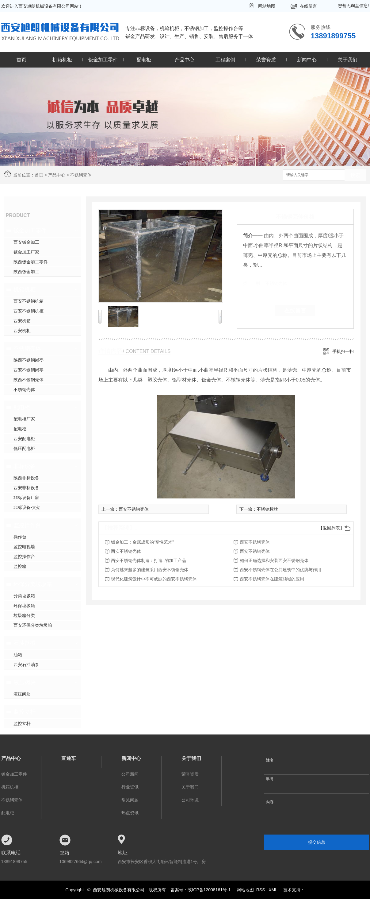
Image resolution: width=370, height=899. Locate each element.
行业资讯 (130, 787)
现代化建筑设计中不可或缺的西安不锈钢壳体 (154, 578)
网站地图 (266, 6)
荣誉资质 (266, 59)
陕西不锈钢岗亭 (28, 360)
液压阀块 (24, 682)
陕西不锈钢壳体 (28, 379)
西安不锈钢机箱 (28, 301)
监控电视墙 (24, 546)
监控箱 (19, 566)
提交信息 (316, 842)
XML (273, 889)
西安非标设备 (26, 487)
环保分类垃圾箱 (32, 584)
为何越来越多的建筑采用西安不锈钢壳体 (149, 569)
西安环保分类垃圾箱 (32, 625)
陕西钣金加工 (26, 271)
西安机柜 (22, 330)
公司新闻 (130, 774)
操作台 (19, 536)
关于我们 (347, 59)
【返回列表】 (331, 527)
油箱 (17, 654)
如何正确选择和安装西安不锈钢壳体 (274, 560)
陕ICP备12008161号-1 (209, 889)
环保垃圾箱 (24, 605)
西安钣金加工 (26, 242)
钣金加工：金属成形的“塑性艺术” (142, 542)
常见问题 (130, 799)
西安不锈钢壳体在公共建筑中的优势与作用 (280, 569)
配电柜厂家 (24, 419)
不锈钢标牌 (267, 509)
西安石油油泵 (26, 664)
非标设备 (24, 466)
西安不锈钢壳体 (134, 509)
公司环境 (190, 799)
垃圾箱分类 (24, 615)
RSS (261, 889)
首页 (21, 59)
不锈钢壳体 (81, 174)
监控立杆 (24, 712)
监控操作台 (27, 525)
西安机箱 (22, 320)
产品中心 (184, 59)
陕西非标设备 (26, 477)
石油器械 (24, 643)
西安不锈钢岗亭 (28, 369)
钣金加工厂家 (26, 252)
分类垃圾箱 (24, 595)
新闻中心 (307, 59)
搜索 (355, 175)
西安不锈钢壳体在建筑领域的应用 (272, 578)
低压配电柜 (24, 448)
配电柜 (143, 59)
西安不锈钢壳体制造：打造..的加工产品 (148, 560)
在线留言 (308, 6)
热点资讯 (130, 812)
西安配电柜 (24, 438)
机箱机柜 (62, 59)
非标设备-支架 (27, 507)
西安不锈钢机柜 (28, 310)
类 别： (253, 283)
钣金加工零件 (103, 59)
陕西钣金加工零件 (30, 261)
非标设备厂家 (26, 497)
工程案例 (225, 59)
